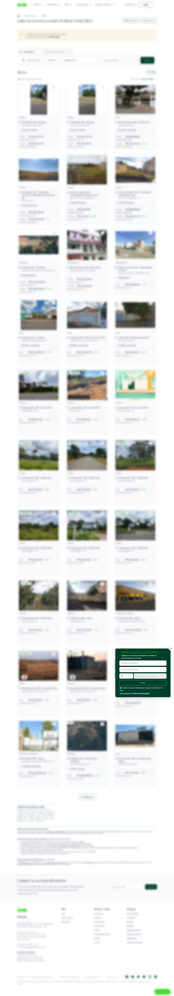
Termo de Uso (125, 693)
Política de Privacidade (141, 693)
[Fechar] (171, 648)
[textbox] (150, 676)
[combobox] (150, 676)
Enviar (142, 683)
